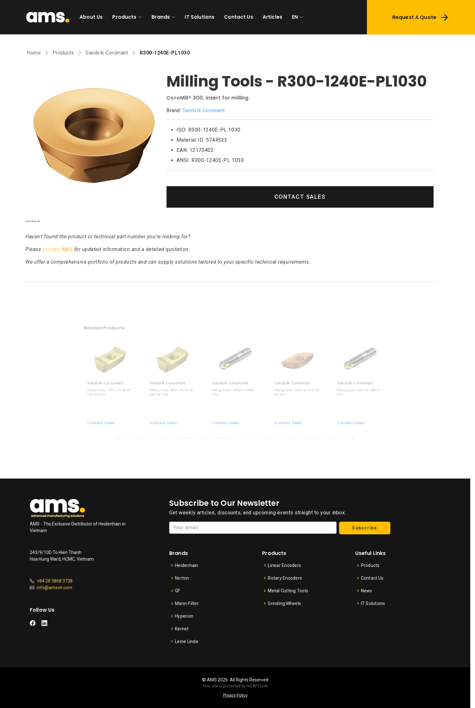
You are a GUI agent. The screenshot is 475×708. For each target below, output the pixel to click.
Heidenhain (186, 565)
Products (124, 17)
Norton (182, 578)
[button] (136, 430)
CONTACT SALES (300, 196)
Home (34, 53)
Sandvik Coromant (107, 53)
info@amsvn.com (54, 587)
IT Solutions (200, 17)
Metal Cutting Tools (288, 590)
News (366, 590)
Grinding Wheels (284, 603)
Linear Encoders (284, 565)
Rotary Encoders (285, 578)
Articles (272, 17)
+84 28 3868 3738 (55, 580)
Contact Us (238, 17)
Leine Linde (186, 641)
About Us (91, 17)
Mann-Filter (187, 603)
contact (57, 249)
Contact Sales (121, 417)
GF (177, 590)
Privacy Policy (235, 695)
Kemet (182, 628)
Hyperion (184, 616)
